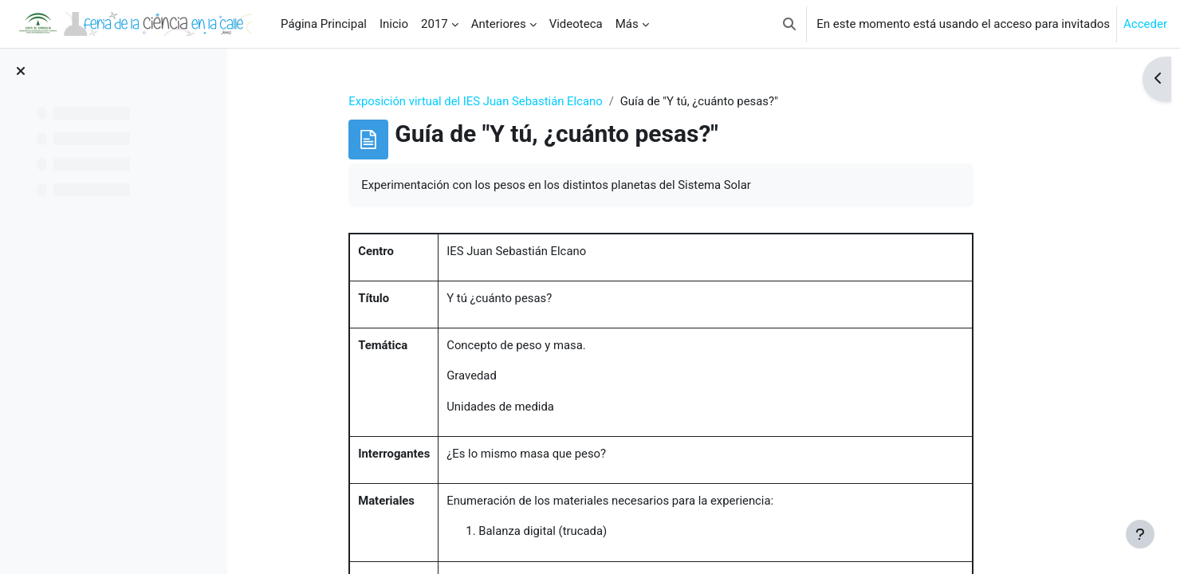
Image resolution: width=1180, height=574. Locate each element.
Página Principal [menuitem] (324, 24)
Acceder (1145, 24)
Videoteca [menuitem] (576, 24)
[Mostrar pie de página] (1140, 534)
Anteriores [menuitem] (498, 24)
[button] (789, 24)
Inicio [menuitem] (394, 24)
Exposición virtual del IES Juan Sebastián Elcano (507, 101)
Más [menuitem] (627, 24)
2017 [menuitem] (434, 24)
